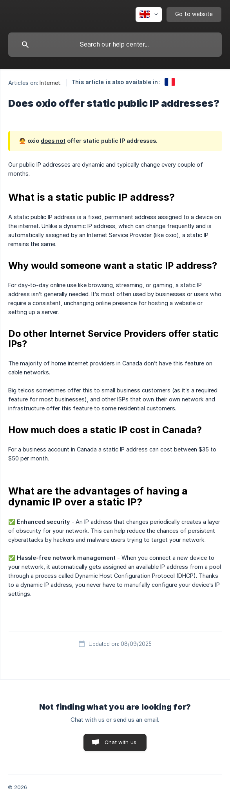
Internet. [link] (51, 82)
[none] (149, 14)
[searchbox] (115, 44)
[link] (170, 82)
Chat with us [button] (120, 742)
